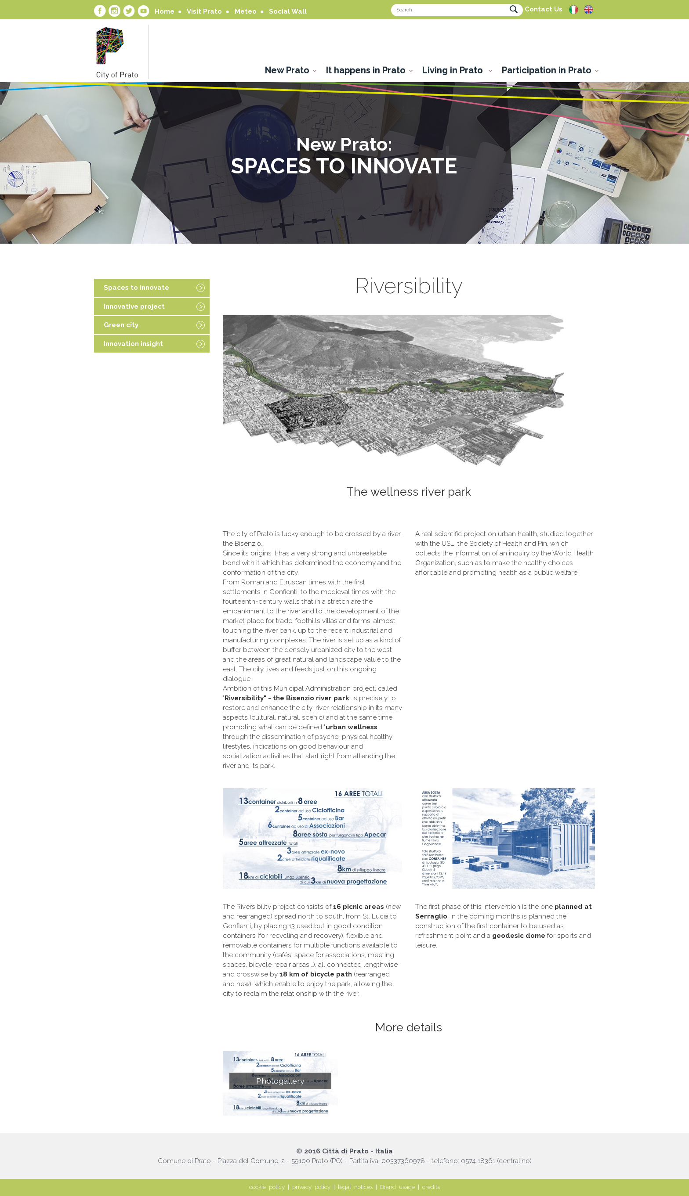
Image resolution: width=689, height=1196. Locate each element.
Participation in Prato (546, 70)
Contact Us (543, 9)
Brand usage (397, 1187)
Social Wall (288, 11)
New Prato (287, 70)
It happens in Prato (366, 70)
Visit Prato (204, 11)
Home (164, 11)
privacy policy (311, 1187)
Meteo (246, 11)
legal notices (355, 1187)
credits (431, 1187)
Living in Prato (453, 70)
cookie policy (267, 1187)
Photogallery (280, 1080)
